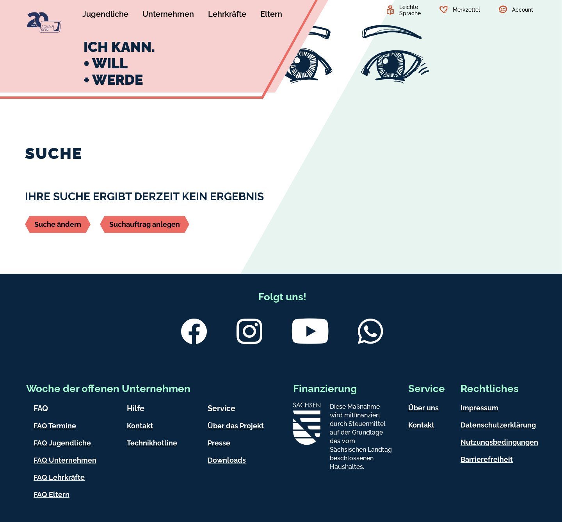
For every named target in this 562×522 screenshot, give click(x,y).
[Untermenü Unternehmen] (168, 15)
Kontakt (140, 426)
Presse (219, 443)
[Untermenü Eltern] (271, 15)
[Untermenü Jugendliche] (105, 15)
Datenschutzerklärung (498, 425)
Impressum (479, 408)
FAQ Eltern (51, 494)
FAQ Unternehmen (65, 460)
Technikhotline (152, 443)
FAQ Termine (55, 426)
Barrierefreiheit (487, 459)
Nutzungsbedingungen (499, 442)
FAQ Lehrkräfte (59, 477)
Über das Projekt (236, 426)
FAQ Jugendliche (62, 443)
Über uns (423, 408)
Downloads (227, 460)
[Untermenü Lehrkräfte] (227, 15)
